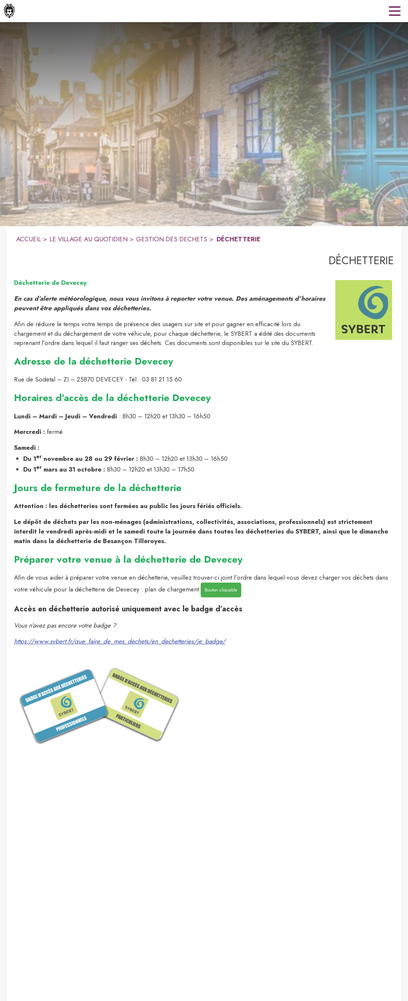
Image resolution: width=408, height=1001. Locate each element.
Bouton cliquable (221, 590)
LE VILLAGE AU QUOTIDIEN (88, 239)
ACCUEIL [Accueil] (28, 239)
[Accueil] (9, 11)
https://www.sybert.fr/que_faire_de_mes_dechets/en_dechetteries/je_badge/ (119, 641)
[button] (363, 310)
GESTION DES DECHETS (171, 239)
